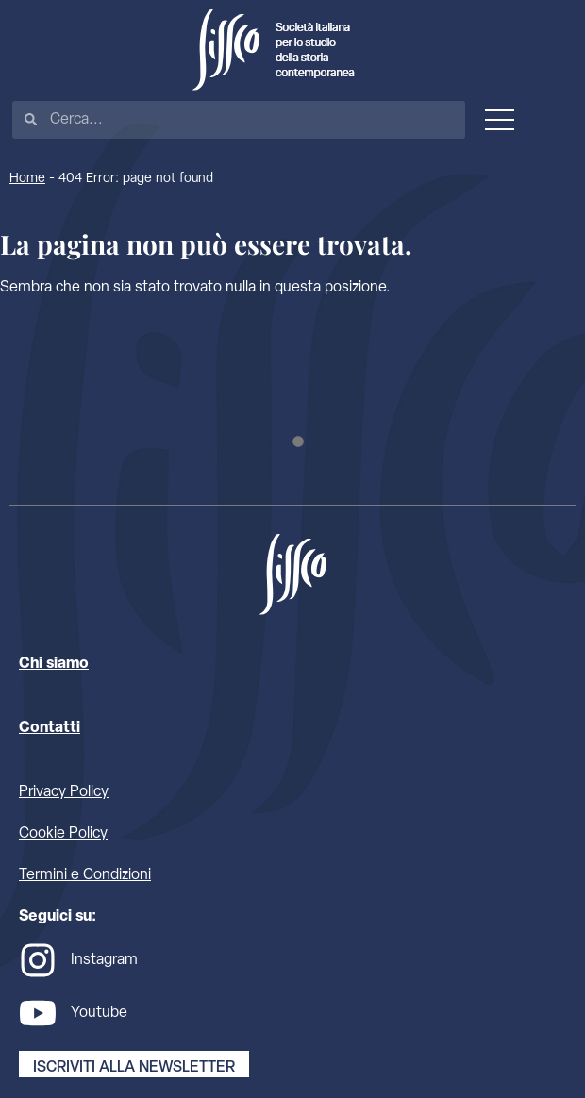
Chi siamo (54, 664)
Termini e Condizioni (85, 875)
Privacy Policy (64, 792)
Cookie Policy (63, 833)
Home (27, 179)
